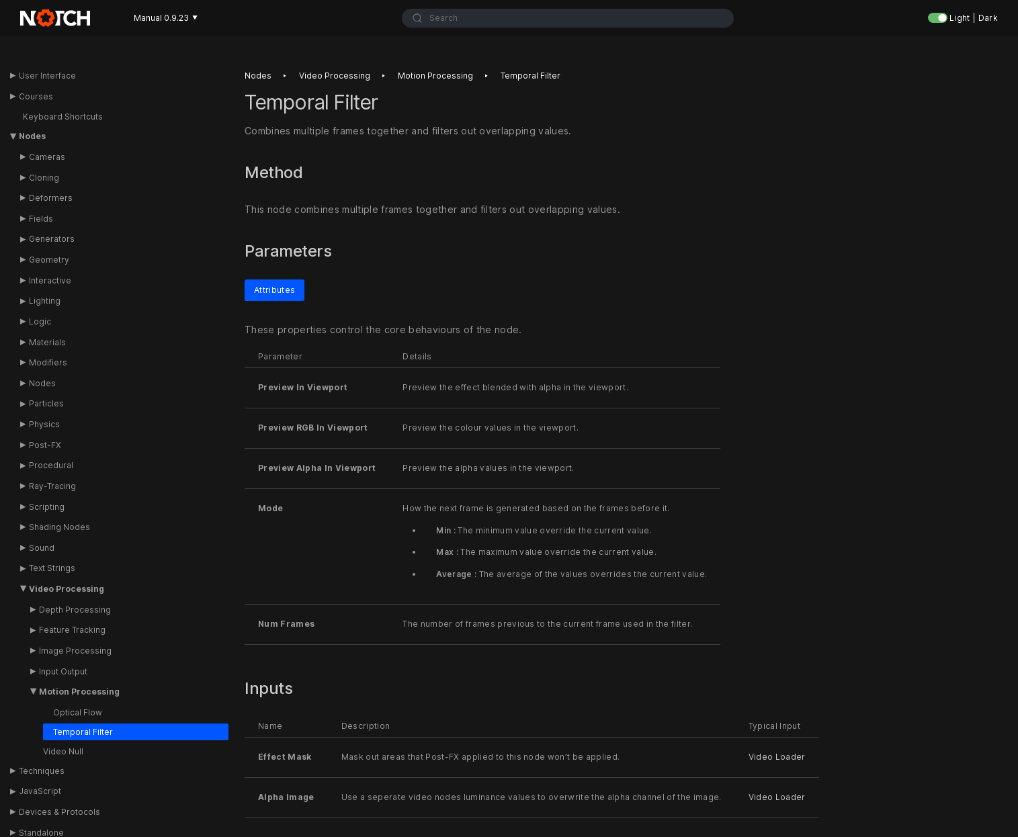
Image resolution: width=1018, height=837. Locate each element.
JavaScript (40, 791)
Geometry (49, 260)
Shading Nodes (59, 527)
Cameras (47, 157)
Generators (52, 239)
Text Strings (52, 568)
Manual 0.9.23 (166, 18)
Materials (47, 342)
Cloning (44, 178)
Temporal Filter (83, 732)
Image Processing (75, 651)
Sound (41, 548)
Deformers (51, 198)
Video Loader (777, 757)
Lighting (44, 301)
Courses (36, 96)
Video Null (63, 751)
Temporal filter (530, 76)
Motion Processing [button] (79, 692)
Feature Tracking (72, 630)
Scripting (47, 507)
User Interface (47, 76)
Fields (41, 219)
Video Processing (66, 589)
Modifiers (48, 362)
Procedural (51, 465)
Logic (40, 321)
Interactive (50, 280)
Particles (46, 403)
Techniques (42, 771)
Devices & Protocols (59, 812)
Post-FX (45, 445)
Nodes (32, 136)
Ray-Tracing (52, 486)
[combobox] (568, 18)
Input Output (63, 671)
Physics (44, 424)
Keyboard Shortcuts (63, 117)
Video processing (334, 76)
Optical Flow (77, 712)
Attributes (274, 289)
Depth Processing (75, 610)
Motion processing (435, 76)
